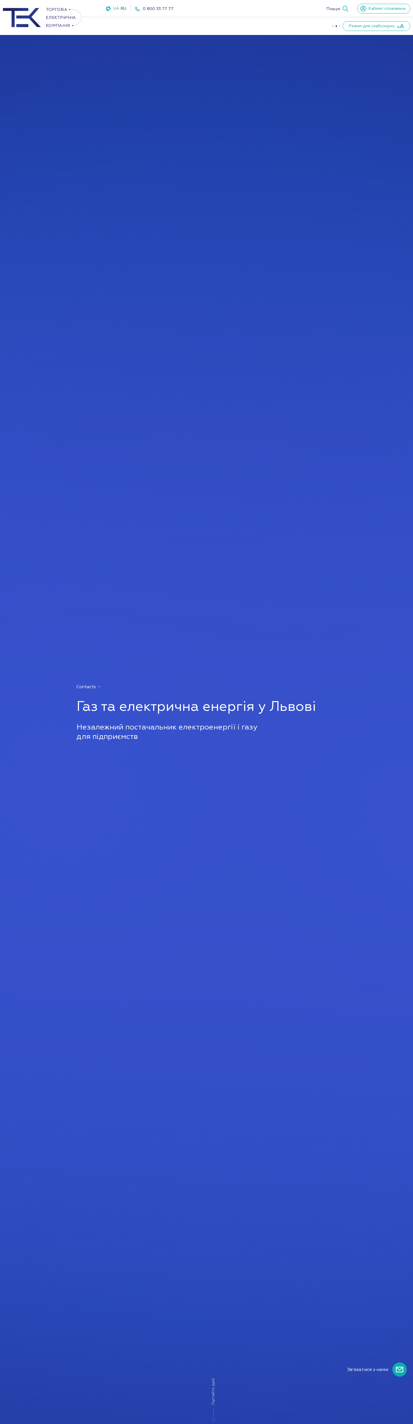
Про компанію (230, 26)
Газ (166, 26)
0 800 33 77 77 (158, 8)
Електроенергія (126, 26)
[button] (337, 8)
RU (123, 8)
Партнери (272, 26)
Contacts (88, 687)
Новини (306, 26)
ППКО (193, 26)
